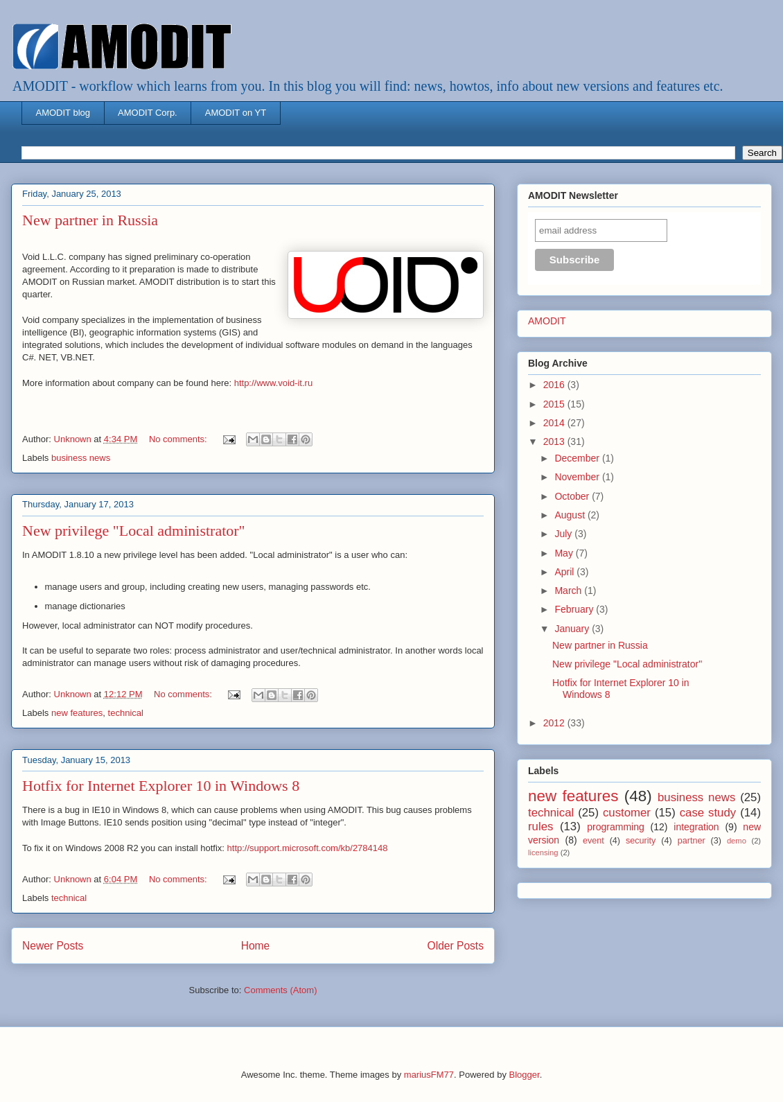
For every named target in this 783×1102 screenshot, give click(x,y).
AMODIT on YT (235, 112)
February (575, 609)
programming (615, 826)
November (577, 476)
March (569, 590)
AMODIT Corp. (147, 112)
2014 (555, 422)
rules (540, 826)
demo (736, 841)
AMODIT (546, 320)
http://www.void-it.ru (273, 383)
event (593, 841)
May (564, 553)
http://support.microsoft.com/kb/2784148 (307, 848)
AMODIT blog (63, 112)
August (570, 515)
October (573, 496)
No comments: (179, 439)
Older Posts (456, 946)
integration (696, 826)
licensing (543, 852)
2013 (555, 441)
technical (125, 713)
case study (708, 812)
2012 (555, 722)
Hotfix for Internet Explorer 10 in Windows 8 (160, 785)
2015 (555, 404)
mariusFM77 (429, 1074)
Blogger (524, 1074)
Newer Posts (52, 946)
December (577, 458)
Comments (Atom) (280, 990)
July (564, 533)
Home (255, 946)
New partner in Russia (90, 220)
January (573, 628)
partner (691, 841)
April (565, 571)
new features (77, 713)
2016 (555, 384)
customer (627, 812)
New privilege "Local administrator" (133, 530)
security (641, 841)
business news (80, 458)
